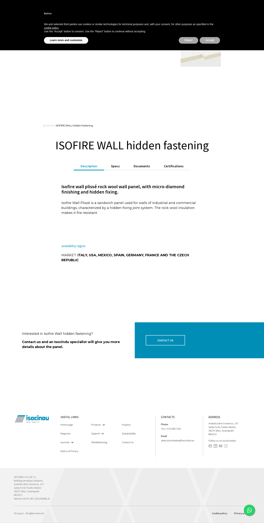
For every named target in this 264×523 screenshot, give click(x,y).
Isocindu (67, 442)
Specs (115, 166)
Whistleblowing (99, 442)
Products (98, 425)
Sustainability (129, 433)
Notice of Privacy (69, 451)
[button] (165, 340)
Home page (66, 424)
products (48, 125)
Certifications (174, 166)
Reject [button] (188, 40)
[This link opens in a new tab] (249, 510)
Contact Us (127, 442)
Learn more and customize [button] (66, 40)
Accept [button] (210, 40)
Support (97, 433)
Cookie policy (219, 513)
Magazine (65, 433)
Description (89, 166)
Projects (126, 424)
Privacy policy (242, 513)
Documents (142, 166)
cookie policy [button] (51, 27)
